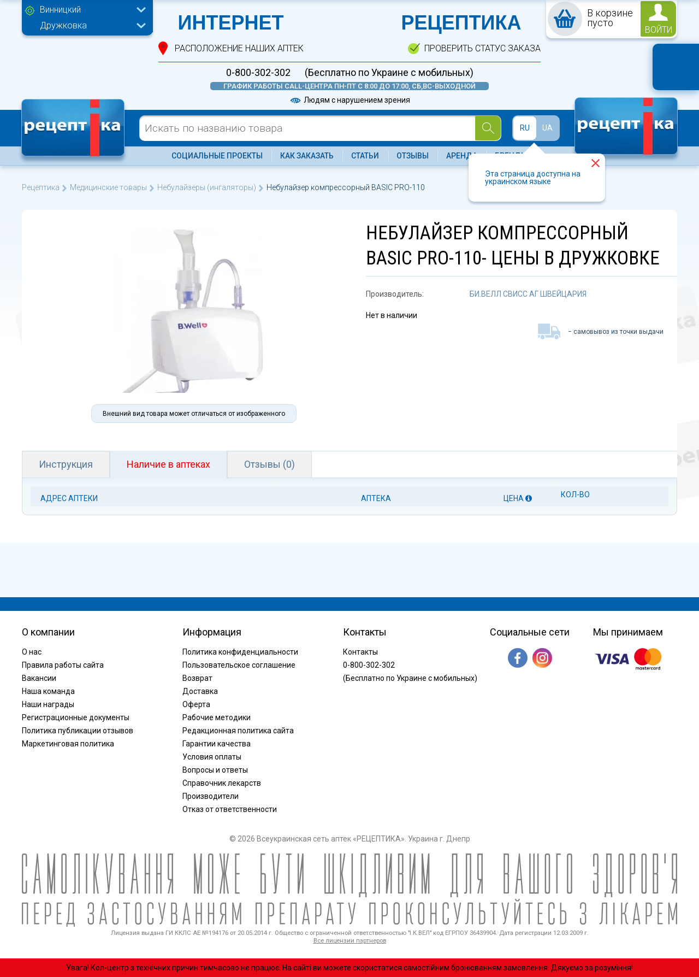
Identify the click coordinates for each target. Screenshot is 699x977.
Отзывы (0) (269, 464)
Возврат (197, 678)
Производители (210, 796)
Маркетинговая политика (68, 743)
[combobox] (90, 11)
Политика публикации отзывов (77, 730)
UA (547, 127)
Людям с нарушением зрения (349, 100)
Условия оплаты (211, 756)
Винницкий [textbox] (60, 9)
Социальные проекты (217, 155)
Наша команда (48, 691)
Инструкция (66, 464)
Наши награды (48, 704)
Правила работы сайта (63, 665)
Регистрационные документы (75, 717)
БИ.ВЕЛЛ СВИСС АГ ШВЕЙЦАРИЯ (528, 294)
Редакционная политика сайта (238, 730)
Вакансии (39, 678)
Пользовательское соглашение (238, 665)
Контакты (360, 652)
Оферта (196, 704)
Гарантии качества (216, 743)
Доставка (200, 691)
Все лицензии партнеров (349, 940)
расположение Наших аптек (239, 48)
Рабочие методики (216, 717)
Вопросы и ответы (215, 770)
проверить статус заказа (482, 48)
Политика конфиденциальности (240, 652)
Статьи (365, 155)
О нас (32, 652)
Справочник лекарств (221, 783)
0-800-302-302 (258, 73)
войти (658, 30)
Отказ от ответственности (229, 809)
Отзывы (412, 155)
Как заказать (307, 155)
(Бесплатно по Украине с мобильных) (389, 73)
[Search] (488, 128)
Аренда (461, 155)
